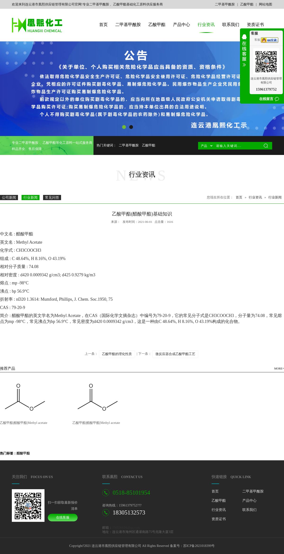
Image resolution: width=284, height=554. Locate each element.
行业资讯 (206, 24)
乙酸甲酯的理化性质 (117, 354)
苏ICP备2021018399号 (199, 546)
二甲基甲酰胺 (225, 4)
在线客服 (62, 517)
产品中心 (181, 24)
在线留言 (266, 99)
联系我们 (230, 24)
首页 (103, 24)
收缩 (244, 53)
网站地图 (265, 4)
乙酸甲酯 (246, 4)
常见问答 (52, 197)
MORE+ (279, 368)
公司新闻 (9, 197)
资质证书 (255, 24)
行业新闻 (30, 197)
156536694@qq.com (126, 527)
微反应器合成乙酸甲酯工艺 (175, 354)
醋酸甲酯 (23, 453)
